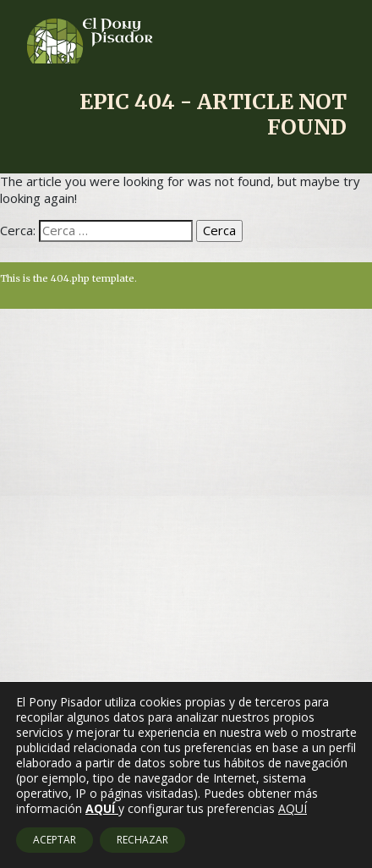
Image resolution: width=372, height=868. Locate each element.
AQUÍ (292, 808)
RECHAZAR (142, 839)
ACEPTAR (54, 839)
